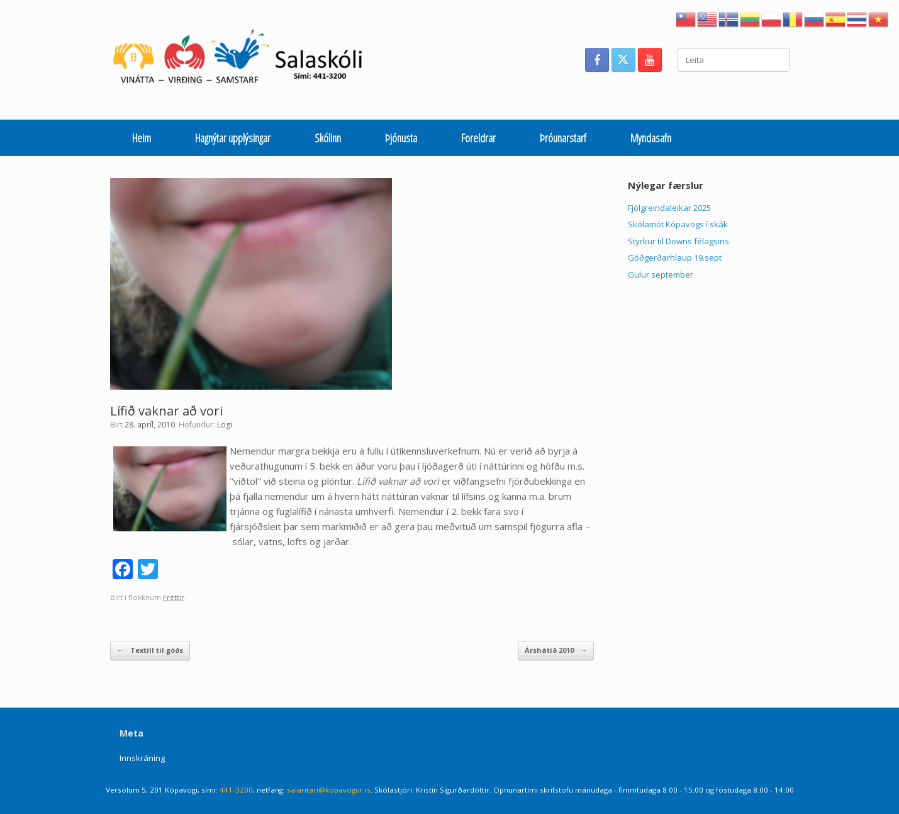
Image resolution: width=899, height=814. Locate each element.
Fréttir (173, 597)
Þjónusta (401, 137)
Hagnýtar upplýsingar (233, 137)
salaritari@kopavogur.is (329, 789)
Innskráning (142, 758)
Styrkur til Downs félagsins (678, 241)
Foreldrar (478, 137)
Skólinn (328, 137)
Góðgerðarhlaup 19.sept (675, 257)
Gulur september (660, 274)
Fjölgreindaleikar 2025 (669, 207)
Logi (224, 424)
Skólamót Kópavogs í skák (678, 224)
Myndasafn (650, 137)
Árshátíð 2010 (556, 650)
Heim (141, 137)
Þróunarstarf (563, 137)
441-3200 (236, 789)
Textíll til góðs (150, 650)
